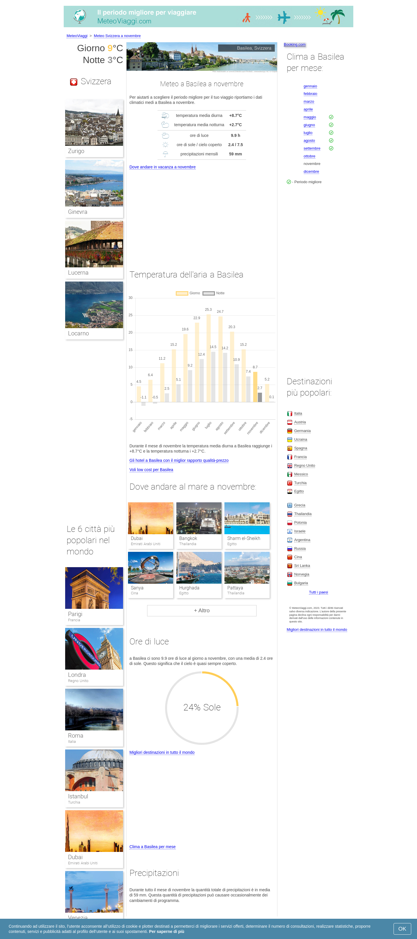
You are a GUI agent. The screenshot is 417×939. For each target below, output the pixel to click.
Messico (301, 474)
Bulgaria (301, 583)
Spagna (300, 448)
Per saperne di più (166, 931)
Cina (298, 557)
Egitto (299, 491)
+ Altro (202, 610)
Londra (77, 674)
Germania (302, 431)
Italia (72, 741)
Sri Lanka (302, 565)
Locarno (78, 333)
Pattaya (235, 588)
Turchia (74, 802)
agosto (309, 140)
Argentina (302, 540)
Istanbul (78, 796)
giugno (309, 125)
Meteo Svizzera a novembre (117, 36)
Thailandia (303, 514)
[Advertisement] (202, 214)
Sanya (137, 588)
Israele (300, 531)
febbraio (310, 93)
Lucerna (78, 272)
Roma (75, 735)
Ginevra (77, 211)
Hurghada (189, 588)
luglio (308, 133)
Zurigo (76, 151)
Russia (300, 548)
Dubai (137, 538)
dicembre (311, 171)
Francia (74, 620)
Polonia (300, 522)
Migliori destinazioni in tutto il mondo (162, 752)
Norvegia (301, 574)
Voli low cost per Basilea (151, 469)
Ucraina (300, 439)
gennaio (310, 86)
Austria (300, 422)
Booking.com (295, 44)
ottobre (309, 156)
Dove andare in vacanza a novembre (162, 167)
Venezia (78, 917)
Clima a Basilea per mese (152, 846)
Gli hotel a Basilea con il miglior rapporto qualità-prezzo (178, 460)
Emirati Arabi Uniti (83, 863)
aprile (308, 109)
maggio (310, 117)
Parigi (75, 614)
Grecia (299, 505)
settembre (312, 148)
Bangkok (188, 538)
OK (402, 929)
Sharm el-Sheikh (243, 538)
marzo (309, 101)
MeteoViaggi (77, 36)
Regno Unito (78, 681)
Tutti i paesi (318, 592)
